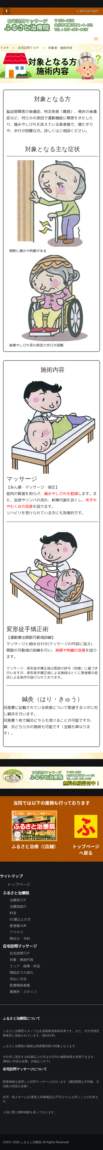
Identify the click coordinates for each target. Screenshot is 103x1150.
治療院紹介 (18, 906)
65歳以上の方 (20, 919)
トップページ (19, 884)
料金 (13, 912)
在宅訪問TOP (20, 953)
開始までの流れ (21, 972)
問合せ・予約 (20, 938)
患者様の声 (18, 925)
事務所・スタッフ (23, 991)
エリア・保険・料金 (25, 966)
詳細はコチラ (40, 1061)
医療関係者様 (20, 985)
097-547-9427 (87, 11)
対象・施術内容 (21, 959)
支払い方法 (18, 978)
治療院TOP (18, 900)
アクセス (16, 932)
